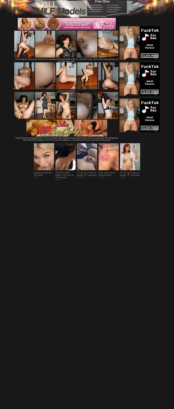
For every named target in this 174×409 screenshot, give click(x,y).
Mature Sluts (113, 11)
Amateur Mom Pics (115, 7)
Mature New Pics (96, 11)
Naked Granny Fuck (97, 7)
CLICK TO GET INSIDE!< (67, 91)
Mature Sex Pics (114, 9)
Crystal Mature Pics (96, 9)
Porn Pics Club (113, 5)
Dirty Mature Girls (96, 5)
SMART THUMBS (91, 339)
